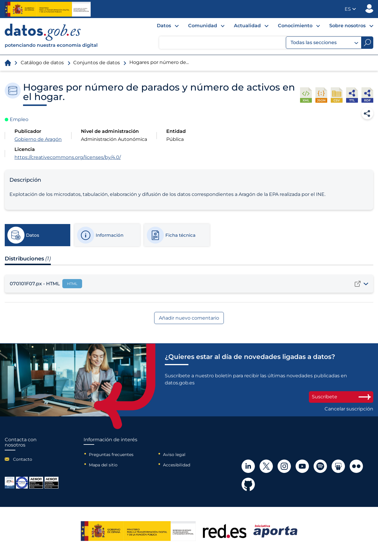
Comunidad (202, 25)
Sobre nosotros (347, 25)
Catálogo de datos (42, 62)
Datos (164, 25)
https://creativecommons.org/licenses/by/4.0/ (67, 157)
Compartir (367, 113)
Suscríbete (341, 396)
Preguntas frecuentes (111, 454)
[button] (350, 9)
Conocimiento (295, 25)
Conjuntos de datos (96, 62)
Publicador (369, 8)
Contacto (22, 459)
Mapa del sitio (103, 465)
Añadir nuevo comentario (189, 318)
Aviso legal (174, 454)
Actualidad (247, 25)
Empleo (19, 119)
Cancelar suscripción (349, 409)
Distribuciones (28, 258)
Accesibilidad (176, 465)
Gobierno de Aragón (38, 139)
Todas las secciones (324, 42)
